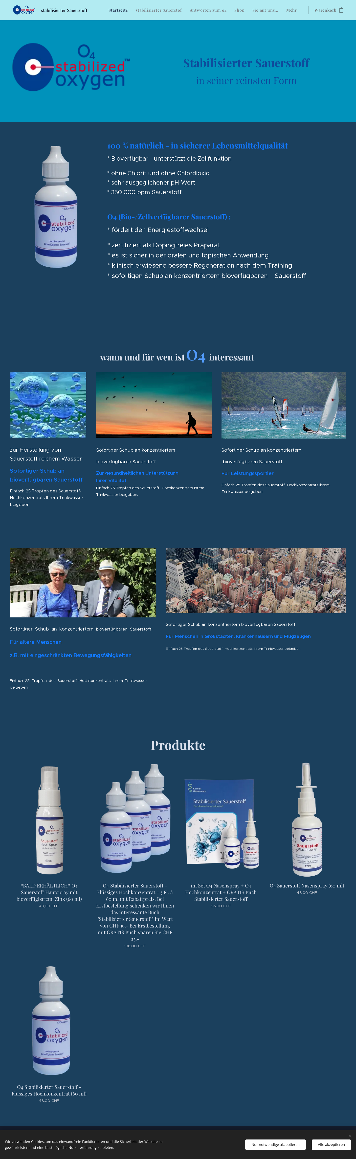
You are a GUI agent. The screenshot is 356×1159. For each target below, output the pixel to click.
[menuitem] (119, 10)
